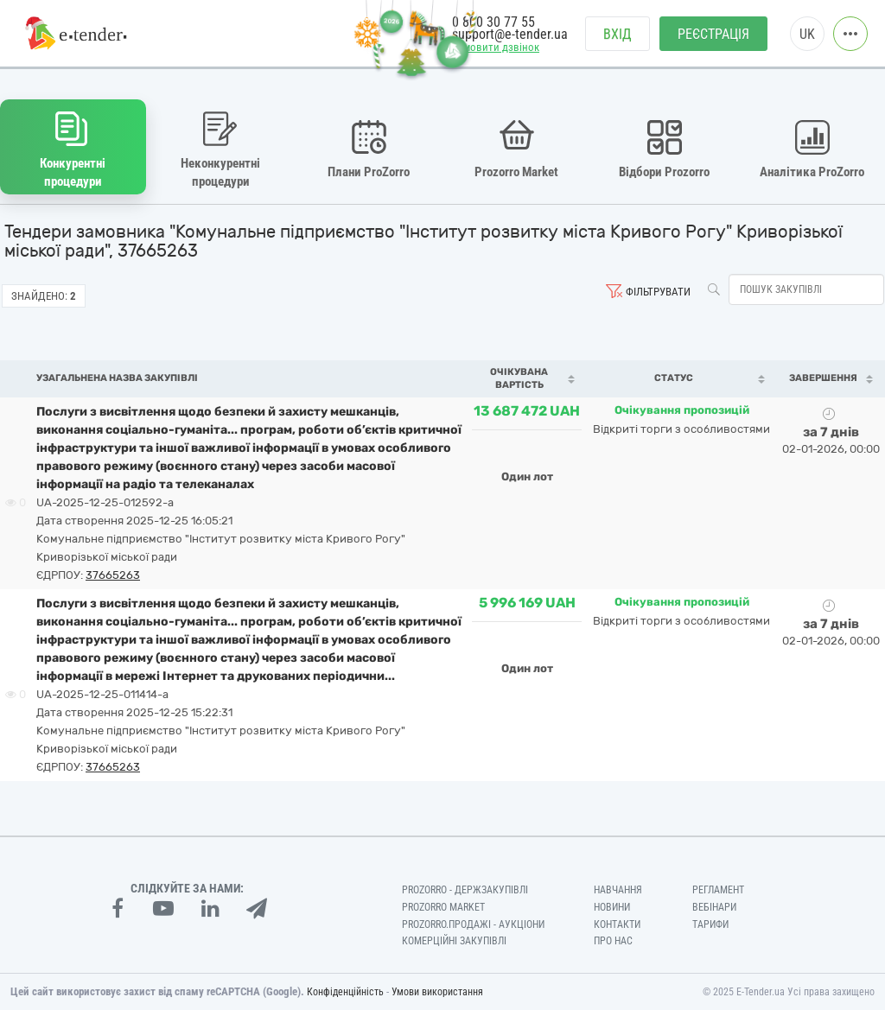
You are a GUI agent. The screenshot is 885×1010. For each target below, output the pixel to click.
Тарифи (710, 924)
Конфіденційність (345, 992)
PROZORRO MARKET (443, 906)
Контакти (617, 924)
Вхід (617, 35)
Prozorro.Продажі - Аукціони (473, 924)
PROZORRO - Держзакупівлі (465, 889)
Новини (612, 906)
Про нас (613, 941)
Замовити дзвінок (495, 48)
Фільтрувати (658, 290)
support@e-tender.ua (510, 35)
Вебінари (714, 906)
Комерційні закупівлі (454, 941)
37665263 (113, 574)
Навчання (618, 889)
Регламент (718, 889)
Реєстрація (713, 35)
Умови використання (437, 992)
